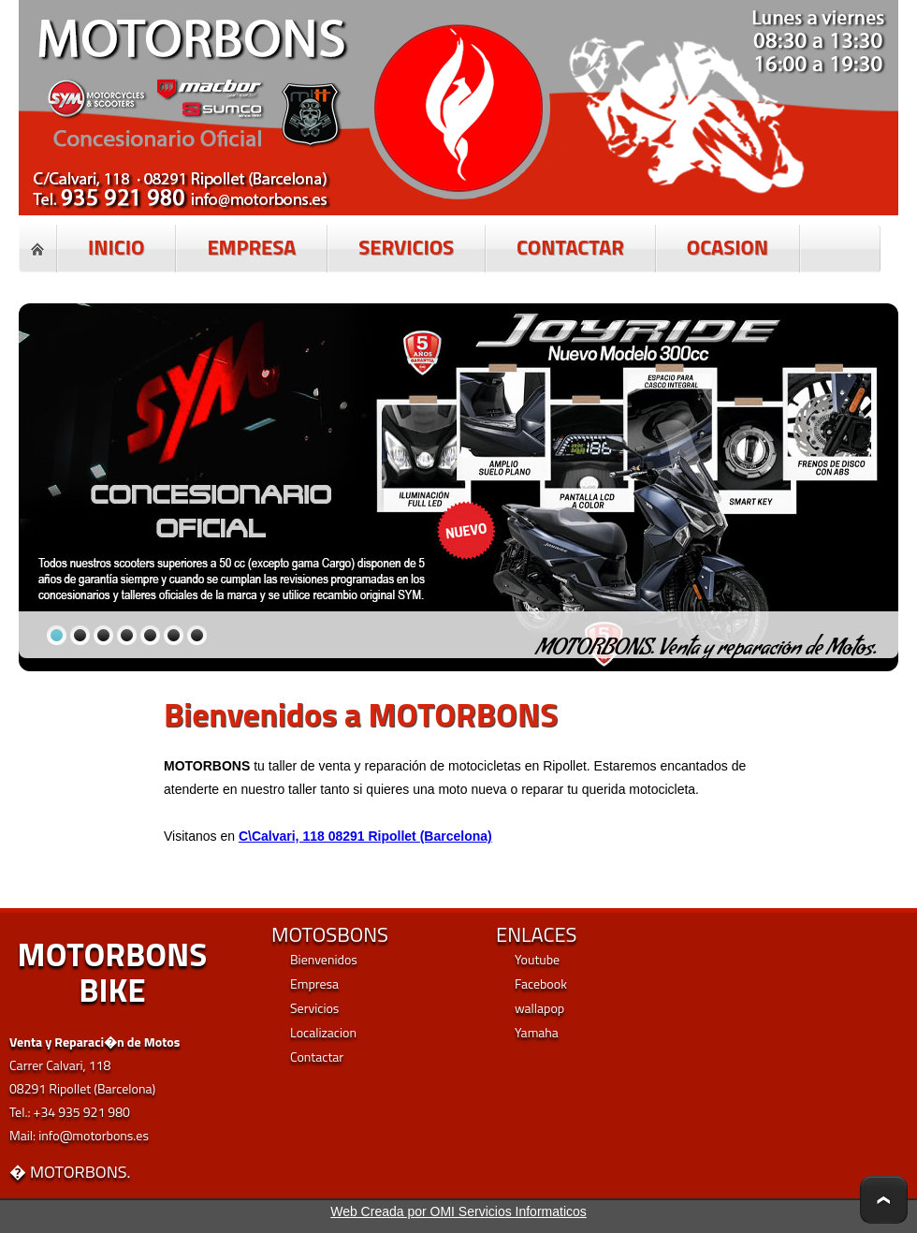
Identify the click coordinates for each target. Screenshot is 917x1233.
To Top (884, 1200)
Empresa (314, 983)
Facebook (541, 983)
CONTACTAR (570, 247)
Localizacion (323, 1032)
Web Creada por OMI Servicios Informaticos (458, 1211)
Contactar (316, 1056)
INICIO (116, 247)
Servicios (314, 1008)
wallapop (539, 1008)
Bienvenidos (323, 959)
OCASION (727, 247)
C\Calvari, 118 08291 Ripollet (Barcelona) (365, 836)
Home (37, 248)
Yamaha (537, 1032)
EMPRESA (251, 247)
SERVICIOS (406, 247)
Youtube (537, 959)
